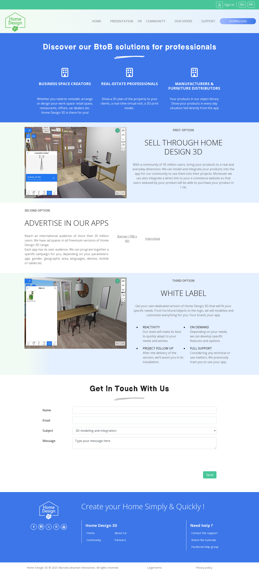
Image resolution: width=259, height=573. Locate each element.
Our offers (183, 21)
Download (238, 21)
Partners (120, 540)
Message (49, 441)
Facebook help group (205, 547)
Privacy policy (204, 567)
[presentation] (187, 459)
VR (140, 21)
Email (46, 420)
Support (208, 21)
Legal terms (154, 567)
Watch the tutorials (203, 540)
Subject (48, 431)
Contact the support (204, 533)
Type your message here (144, 443)
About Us (121, 533)
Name (47, 410)
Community (155, 21)
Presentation (121, 21)
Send (209, 475)
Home (96, 21)
